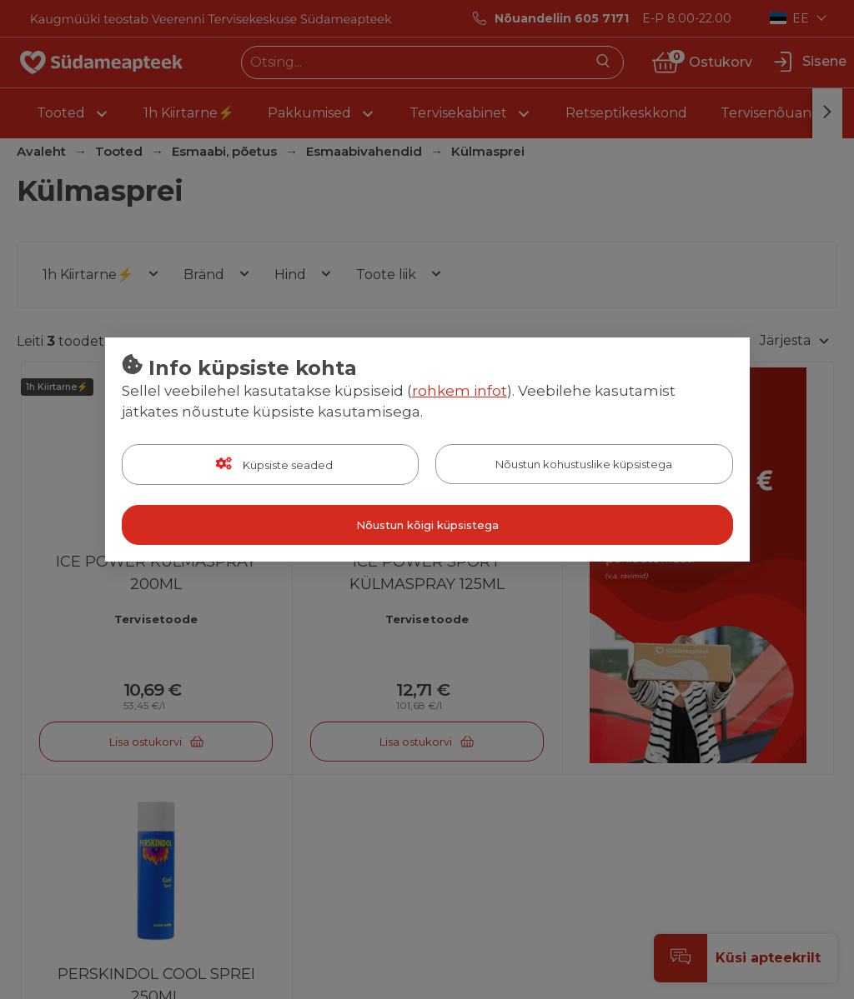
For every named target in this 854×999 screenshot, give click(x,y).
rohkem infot (459, 390)
